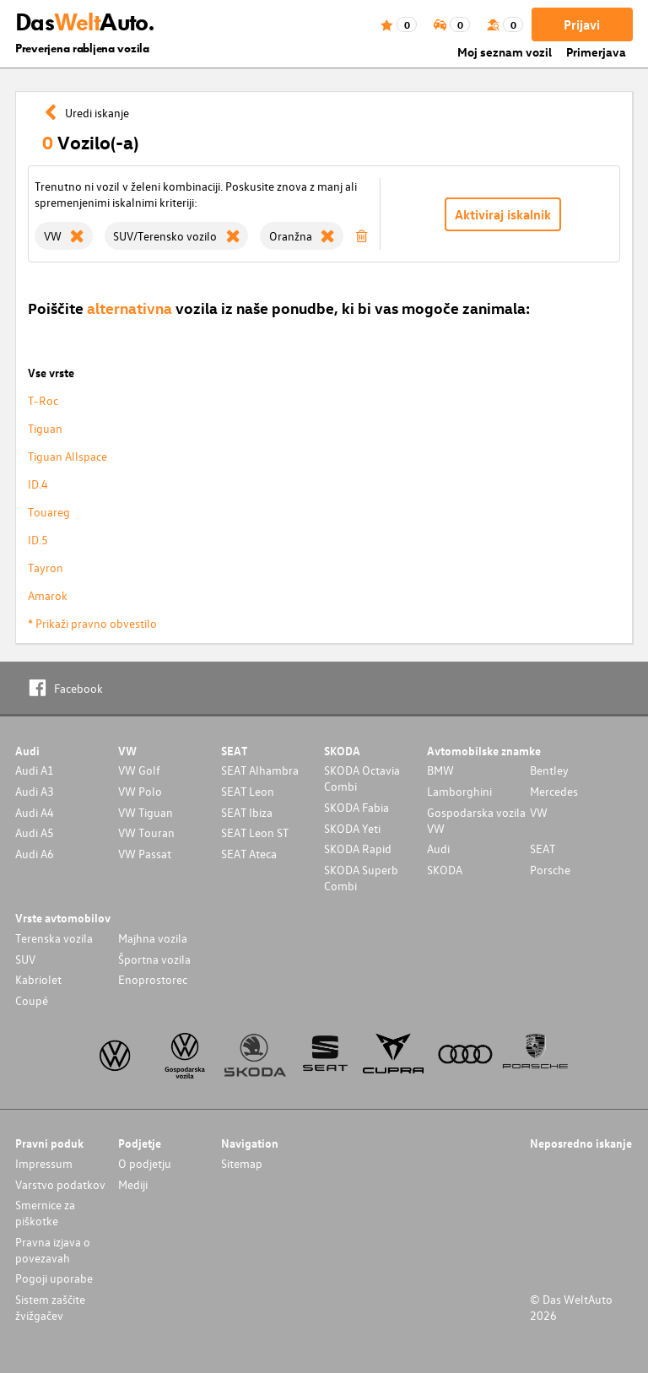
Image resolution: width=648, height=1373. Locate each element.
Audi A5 (34, 832)
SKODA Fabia (356, 807)
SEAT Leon (247, 791)
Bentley (549, 770)
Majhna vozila (152, 938)
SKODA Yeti (352, 828)
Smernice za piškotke (45, 1213)
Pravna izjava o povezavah (52, 1250)
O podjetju (144, 1163)
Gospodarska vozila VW (476, 820)
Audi (438, 849)
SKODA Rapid (358, 849)
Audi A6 (34, 854)
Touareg (49, 512)
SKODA (444, 870)
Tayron (45, 567)
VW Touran (146, 832)
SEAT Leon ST (255, 832)
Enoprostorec (152, 979)
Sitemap (241, 1163)
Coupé (31, 1000)
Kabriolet (38, 979)
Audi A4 (34, 812)
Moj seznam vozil (504, 52)
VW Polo (140, 791)
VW (539, 812)
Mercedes (554, 791)
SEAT (542, 849)
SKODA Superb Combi (361, 878)
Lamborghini (459, 791)
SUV (25, 959)
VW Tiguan (145, 812)
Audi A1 (34, 770)
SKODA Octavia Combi (362, 778)
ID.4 (38, 484)
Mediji (133, 1184)
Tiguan (45, 428)
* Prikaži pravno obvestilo (92, 623)
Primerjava (596, 52)
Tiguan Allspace (67, 456)
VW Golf (139, 770)
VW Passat (144, 854)
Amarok (48, 595)
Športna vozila (154, 959)
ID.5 (38, 540)
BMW (440, 770)
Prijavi (582, 24)
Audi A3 (34, 791)
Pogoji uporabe (54, 1278)
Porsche (550, 870)
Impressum (44, 1163)
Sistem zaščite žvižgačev (50, 1307)
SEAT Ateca (249, 854)
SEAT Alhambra (260, 770)
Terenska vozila (54, 938)
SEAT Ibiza (247, 812)
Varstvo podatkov (60, 1184)
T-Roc (43, 400)
